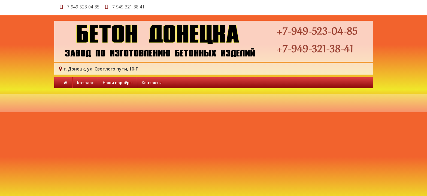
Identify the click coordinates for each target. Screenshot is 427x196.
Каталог (85, 82)
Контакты (152, 82)
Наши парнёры (117, 82)
